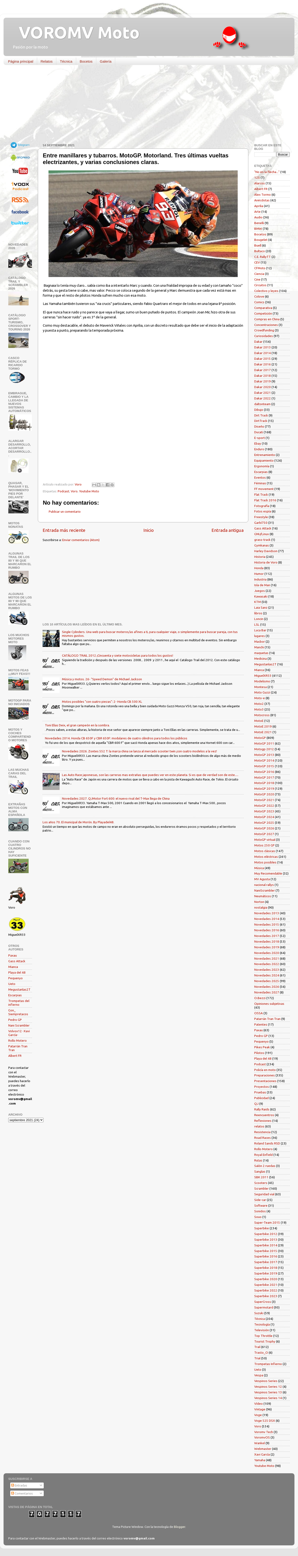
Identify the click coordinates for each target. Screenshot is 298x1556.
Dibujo (258, 410)
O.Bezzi (260, 998)
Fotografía (261, 506)
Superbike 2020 (265, 1279)
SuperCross (262, 1302)
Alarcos (259, 183)
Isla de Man (262, 585)
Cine (257, 279)
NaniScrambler (264, 890)
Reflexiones (263, 1121)
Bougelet (260, 240)
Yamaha (259, 1460)
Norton (259, 902)
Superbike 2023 (265, 1296)
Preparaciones (264, 1075)
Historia (259, 557)
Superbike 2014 (265, 1245)
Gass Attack (16, 961)
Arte (257, 211)
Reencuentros (264, 1115)
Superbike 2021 (265, 1285)
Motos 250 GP (264, 845)
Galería (105, 61)
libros (258, 613)
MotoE (258, 721)
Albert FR (15, 1056)
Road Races (262, 1138)
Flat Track (261, 494)
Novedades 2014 (266, 919)
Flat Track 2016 (265, 500)
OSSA (258, 1013)
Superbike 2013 (265, 1239)
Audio (258, 217)
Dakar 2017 (262, 370)
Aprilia (258, 206)
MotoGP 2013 (264, 755)
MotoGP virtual (264, 839)
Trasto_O (261, 1352)
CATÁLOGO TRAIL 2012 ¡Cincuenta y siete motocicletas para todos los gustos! (117, 655)
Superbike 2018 (265, 1268)
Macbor (259, 641)
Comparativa (263, 308)
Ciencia (259, 274)
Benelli (259, 223)
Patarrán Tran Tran (267, 1019)
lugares (259, 636)
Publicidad (261, 1098)
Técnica (66, 61)
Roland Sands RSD (267, 1143)
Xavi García (262, 1454)
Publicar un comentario (65, 511)
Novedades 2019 (266, 947)
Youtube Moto (89, 491)
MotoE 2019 (263, 726)
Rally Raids (261, 1109)
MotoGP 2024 (264, 817)
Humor (259, 574)
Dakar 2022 (262, 398)
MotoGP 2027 (264, 834)
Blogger (179, 1527)
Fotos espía (262, 511)
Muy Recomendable (268, 873)
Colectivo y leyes (266, 291)
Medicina (260, 658)
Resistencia (262, 1132)
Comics (259, 302)
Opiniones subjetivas (269, 1004)
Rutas (258, 1160)
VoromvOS (262, 1437)
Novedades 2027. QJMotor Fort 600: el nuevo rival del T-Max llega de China (116, 798)
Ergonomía (261, 466)
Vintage (259, 1409)
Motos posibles (265, 862)
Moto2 (259, 704)
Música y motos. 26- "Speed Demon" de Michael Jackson (102, 679)
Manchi (259, 647)
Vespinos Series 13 (268, 1392)
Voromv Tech (263, 1432)
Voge (258, 1415)
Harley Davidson (265, 551)
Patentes (260, 1024)
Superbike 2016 (265, 1256)
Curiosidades (263, 336)
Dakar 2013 (262, 347)
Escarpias (15, 995)
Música (259, 868)
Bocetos (86, 61)
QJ (256, 1103)
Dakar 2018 (262, 375)
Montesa (260, 687)
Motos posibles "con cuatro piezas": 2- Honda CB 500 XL (102, 701)
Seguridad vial (264, 1194)
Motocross (262, 715)
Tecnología (262, 1324)
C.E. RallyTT (262, 257)
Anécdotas (262, 200)
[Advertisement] (145, 105)
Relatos (47, 61)
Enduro (259, 449)
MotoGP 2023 (264, 811)
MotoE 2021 (263, 732)
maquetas (261, 653)
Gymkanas (261, 545)
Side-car (260, 1200)
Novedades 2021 (266, 958)
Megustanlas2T (19, 989)
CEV (257, 262)
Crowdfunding (264, 330)
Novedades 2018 (266, 941)
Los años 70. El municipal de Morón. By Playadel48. (78, 822)
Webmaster (262, 1449)
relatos (259, 1126)
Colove (259, 296)
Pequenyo (15, 978)
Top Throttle (263, 1336)
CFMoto (259, 268)
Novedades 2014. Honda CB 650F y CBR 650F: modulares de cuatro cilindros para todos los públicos (116, 738)
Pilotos (259, 1053)
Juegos (259, 591)
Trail (257, 1347)
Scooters (260, 1183)
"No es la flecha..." (267, 172)
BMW (258, 228)
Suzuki (258, 1313)
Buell (257, 245)
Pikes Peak (262, 1047)
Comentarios (22, 1493)
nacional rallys (264, 885)
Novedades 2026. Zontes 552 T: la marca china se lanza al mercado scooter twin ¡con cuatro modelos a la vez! (139, 751)
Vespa (258, 1375)
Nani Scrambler (19, 1025)
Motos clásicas (264, 851)
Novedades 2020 (266, 953)
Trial (257, 1358)
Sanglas (259, 1171)
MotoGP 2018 (264, 783)
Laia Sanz (260, 607)
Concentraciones (266, 325)
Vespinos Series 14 (268, 1398)
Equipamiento (264, 460)
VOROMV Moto (75, 32)
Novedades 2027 (266, 992)
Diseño (259, 426)
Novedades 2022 (266, 964)
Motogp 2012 (264, 749)
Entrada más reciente (64, 530)
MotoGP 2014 (264, 760)
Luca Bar (260, 630)
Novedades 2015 (266, 924)
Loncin (258, 619)
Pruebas (260, 1092)
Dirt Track (261, 415)
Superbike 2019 (265, 1273)
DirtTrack (260, 421)
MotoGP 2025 (264, 822)
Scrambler (261, 1188)
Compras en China (267, 319)
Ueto (11, 984)
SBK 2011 (261, 1177)
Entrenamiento (264, 455)
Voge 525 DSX (264, 1420)
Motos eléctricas (266, 856)
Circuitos (260, 285)
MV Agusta (262, 879)
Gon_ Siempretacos (18, 1012)
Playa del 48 (17, 972)
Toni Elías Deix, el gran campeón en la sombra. (77, 725)
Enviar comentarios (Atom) (81, 540)
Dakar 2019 (262, 381)
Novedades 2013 (266, 913)
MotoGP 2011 (264, 743)
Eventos (260, 477)
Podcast (63, 491)
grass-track (262, 540)
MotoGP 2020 (264, 794)
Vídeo (258, 1403)
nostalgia (260, 907)
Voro (74, 491)
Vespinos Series (265, 1381)
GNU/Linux (261, 534)
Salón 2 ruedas (264, 1166)
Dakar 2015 (262, 358)
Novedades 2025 (266, 981)
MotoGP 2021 (264, 800)
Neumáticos (262, 896)
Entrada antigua (227, 530)
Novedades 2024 (266, 975)
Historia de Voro (265, 562)
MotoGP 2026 (264, 828)
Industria (260, 579)
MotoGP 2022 (264, 805)
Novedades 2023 (266, 969)
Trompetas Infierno (268, 1364)
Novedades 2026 (266, 986)
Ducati (258, 432)
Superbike (261, 1228)
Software (260, 1205)
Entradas (19, 1485)
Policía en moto (265, 1070)
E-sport (259, 438)
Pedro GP (15, 1020)
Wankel (259, 1443)
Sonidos (260, 1211)
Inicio (148, 530)
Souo (258, 1217)
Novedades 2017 (266, 936)
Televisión (261, 1330)
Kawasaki (260, 596)
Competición (263, 313)
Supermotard (263, 1307)
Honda (258, 568)
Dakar (258, 341)
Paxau (12, 955)
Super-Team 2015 (267, 1222)
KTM (257, 602)
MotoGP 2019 (264, 788)
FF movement (264, 489)
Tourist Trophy (264, 1341)
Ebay (257, 443)
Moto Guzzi (262, 692)
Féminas (260, 483)
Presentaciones (265, 1081)
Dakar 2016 (262, 364)
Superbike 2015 (265, 1251)
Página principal (20, 61)
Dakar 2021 (262, 392)
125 (257, 177)
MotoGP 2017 (264, 777)
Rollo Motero (17, 1040)
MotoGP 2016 (264, 772)
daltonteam (262, 404)
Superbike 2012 (265, 1234)
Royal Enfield (263, 1155)
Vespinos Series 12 (268, 1386)
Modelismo (262, 681)
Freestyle (261, 517)
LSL (256, 624)
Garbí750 (260, 522)
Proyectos (261, 1086)
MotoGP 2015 (264, 766)
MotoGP (260, 738)
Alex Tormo (262, 194)
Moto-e (259, 698)
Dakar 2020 (262, 387)
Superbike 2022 (265, 1290)
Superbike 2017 (265, 1262)
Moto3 (259, 709)
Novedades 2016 (266, 930)
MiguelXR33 (263, 675)
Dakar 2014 (262, 353)
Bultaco (259, 251)
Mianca (13, 967)
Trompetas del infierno (18, 1002)
